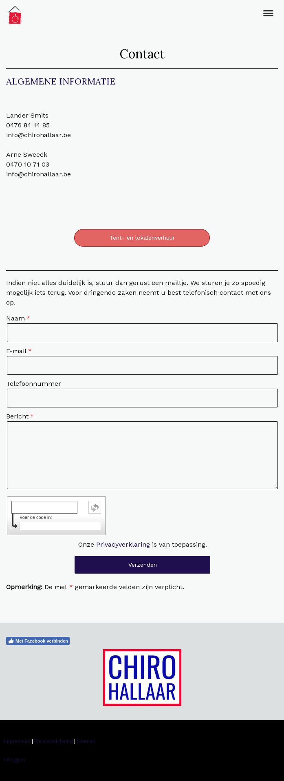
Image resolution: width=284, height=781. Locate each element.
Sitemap (86, 741)
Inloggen (14, 760)
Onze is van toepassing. (142, 544)
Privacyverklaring (123, 544)
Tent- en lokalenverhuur (142, 237)
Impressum (17, 741)
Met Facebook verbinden (38, 641)
